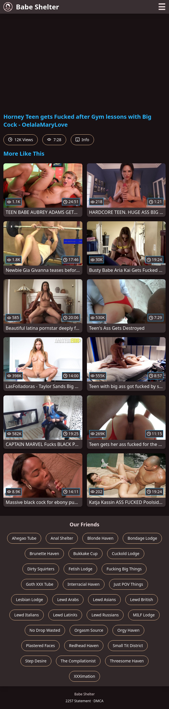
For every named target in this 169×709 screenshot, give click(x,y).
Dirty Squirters (40, 569)
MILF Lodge (144, 615)
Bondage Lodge (142, 538)
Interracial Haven (84, 584)
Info (82, 139)
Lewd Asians (104, 599)
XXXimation (84, 676)
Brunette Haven (44, 553)
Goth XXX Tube (39, 584)
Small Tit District (128, 645)
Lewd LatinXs (65, 615)
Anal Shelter (62, 538)
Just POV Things (128, 584)
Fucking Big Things (124, 569)
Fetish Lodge (80, 569)
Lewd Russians (105, 615)
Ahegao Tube (24, 538)
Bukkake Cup (85, 553)
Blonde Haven (100, 538)
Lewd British (141, 599)
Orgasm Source (88, 630)
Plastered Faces (40, 645)
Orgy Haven (128, 630)
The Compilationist (78, 661)
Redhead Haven (84, 645)
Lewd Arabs (68, 599)
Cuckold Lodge (125, 553)
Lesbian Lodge (29, 599)
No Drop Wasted (45, 630)
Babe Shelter (31, 6)
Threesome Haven (127, 661)
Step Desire (36, 661)
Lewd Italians (26, 615)
